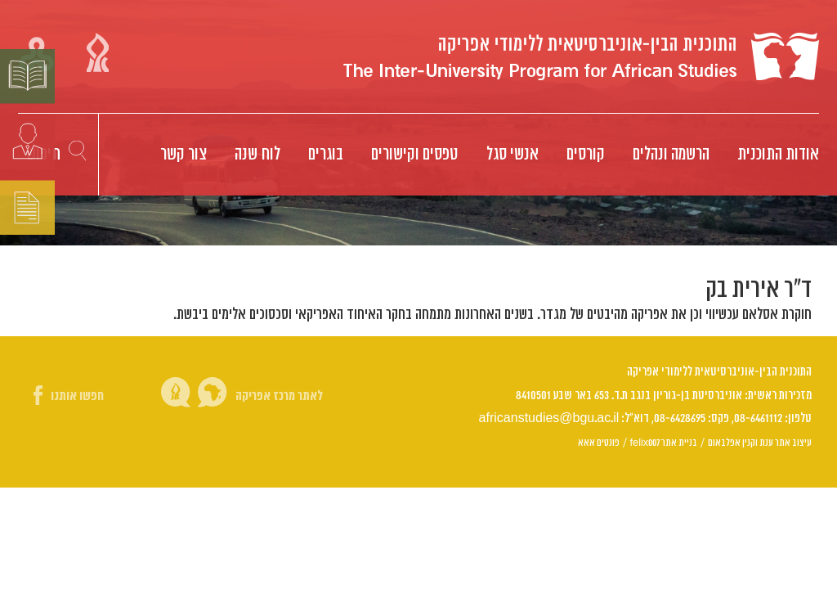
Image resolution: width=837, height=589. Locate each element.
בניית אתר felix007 (664, 442)
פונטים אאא (599, 442)
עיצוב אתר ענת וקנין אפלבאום (760, 442)
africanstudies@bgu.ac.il (549, 418)
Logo (581, 56)
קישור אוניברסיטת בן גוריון (98, 52)
